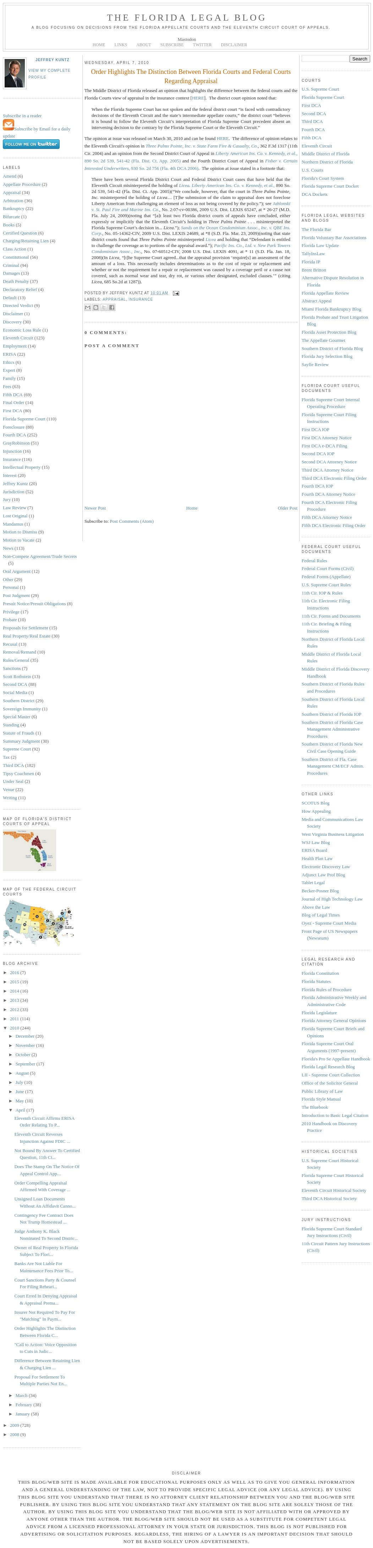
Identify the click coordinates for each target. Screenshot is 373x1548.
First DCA (12, 410)
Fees (7, 386)
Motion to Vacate (18, 540)
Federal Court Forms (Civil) (327, 568)
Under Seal (13, 781)
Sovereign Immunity (22, 708)
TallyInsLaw (313, 253)
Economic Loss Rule (22, 330)
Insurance (12, 459)
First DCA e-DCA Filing (324, 445)
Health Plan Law (317, 858)
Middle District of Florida (326, 153)
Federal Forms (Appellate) (326, 576)
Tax (6, 757)
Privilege (11, 611)
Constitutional (16, 257)
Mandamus (13, 524)
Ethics (9, 362)
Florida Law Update (320, 245)
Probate (10, 619)
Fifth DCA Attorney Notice (327, 517)
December (26, 1036)
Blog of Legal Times (321, 915)
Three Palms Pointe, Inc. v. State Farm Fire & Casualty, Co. (202, 146)
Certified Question (20, 233)
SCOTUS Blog (315, 803)
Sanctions (12, 668)
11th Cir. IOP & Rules (322, 593)
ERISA (9, 354)
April (21, 1110)
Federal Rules (314, 560)
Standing (11, 724)
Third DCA (13, 765)
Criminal (11, 265)
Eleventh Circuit (18, 337)
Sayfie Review (315, 364)
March (22, 1395)
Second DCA (15, 684)
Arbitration (13, 200)
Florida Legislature (319, 1012)
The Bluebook (315, 1107)
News (8, 548)
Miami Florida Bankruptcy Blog (331, 309)
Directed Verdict (18, 305)
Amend (9, 176)
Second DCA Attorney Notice (329, 461)
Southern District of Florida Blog (332, 348)
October (24, 1054)
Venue (9, 789)
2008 (15, 1434)
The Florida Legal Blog (187, 17)
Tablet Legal (313, 882)
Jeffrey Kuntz (52, 60)
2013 (15, 1000)
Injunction (12, 451)
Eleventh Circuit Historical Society (334, 1190)
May (20, 1100)
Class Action (14, 249)
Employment (15, 346)
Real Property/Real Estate (26, 636)
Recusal (10, 644)
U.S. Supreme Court (320, 89)
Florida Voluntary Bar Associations (334, 237)
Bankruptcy (13, 208)
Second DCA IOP (318, 453)
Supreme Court (17, 749)
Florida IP (311, 261)
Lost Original (15, 515)
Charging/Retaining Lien (26, 240)
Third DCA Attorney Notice (327, 470)
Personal (11, 587)
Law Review (14, 507)
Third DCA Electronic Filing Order (334, 478)
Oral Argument (17, 571)
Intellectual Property (22, 467)
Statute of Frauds (18, 733)
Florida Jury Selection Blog (327, 356)
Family (9, 378)
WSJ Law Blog (316, 842)
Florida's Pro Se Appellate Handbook (336, 1058)
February (24, 1404)
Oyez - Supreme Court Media (329, 923)
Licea (184, 185)
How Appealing (316, 811)
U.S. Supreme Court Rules (326, 584)
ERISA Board (314, 850)
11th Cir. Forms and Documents (331, 616)
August (23, 1073)
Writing (10, 797)
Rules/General (16, 660)
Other (8, 579)
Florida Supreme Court (24, 418)
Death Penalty (16, 281)
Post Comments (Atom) (132, 521)
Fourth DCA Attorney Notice (328, 494)
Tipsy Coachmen (18, 773)
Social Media (15, 692)
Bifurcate (11, 216)
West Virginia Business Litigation (333, 834)
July (20, 1082)
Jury (7, 499)
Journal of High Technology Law (332, 899)
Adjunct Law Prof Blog (323, 874)
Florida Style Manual (321, 1099)
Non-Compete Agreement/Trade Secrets (40, 556)
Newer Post (95, 508)
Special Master (17, 716)
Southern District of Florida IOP (331, 714)
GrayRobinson (16, 443)
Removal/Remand (19, 652)
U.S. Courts (312, 170)
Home (192, 508)
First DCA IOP (315, 429)
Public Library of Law (322, 1091)
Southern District (18, 700)
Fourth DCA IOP (317, 486)
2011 (15, 1018)
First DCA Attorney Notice (326, 437)
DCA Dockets (315, 194)
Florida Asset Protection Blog (329, 332)
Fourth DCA (14, 434)
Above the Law (316, 907)
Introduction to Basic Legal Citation (335, 1115)
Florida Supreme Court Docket (330, 186)
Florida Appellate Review (325, 293)
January (23, 1414)
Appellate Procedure (21, 184)
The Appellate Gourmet (323, 340)
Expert (9, 370)
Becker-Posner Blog (320, 890)
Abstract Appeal (316, 300)
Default (10, 297)
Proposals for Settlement (25, 627)
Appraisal (12, 192)
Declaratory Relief (20, 289)
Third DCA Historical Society (329, 1198)
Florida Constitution (320, 973)
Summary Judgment (21, 741)
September (26, 1063)
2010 (15, 1028)
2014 (15, 991)
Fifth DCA (13, 394)
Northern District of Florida (327, 162)
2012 (15, 1009)
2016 (15, 972)
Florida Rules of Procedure (326, 989)
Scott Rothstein (17, 676)
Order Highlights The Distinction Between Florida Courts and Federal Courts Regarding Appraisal (191, 76)
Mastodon (187, 39)
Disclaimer (13, 313)
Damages (11, 273)
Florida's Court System (323, 178)
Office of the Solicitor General (330, 1083)
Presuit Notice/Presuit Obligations (34, 603)
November (26, 1045)
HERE (198, 98)
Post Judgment (16, 595)
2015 (15, 981)
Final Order (13, 402)
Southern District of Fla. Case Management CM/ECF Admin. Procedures (333, 766)
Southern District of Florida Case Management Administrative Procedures (332, 729)
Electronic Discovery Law (326, 866)
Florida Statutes (316, 981)
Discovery (12, 321)
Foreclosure (13, 427)
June (20, 1091)
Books (9, 224)
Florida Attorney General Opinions (334, 1020)
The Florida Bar (316, 229)
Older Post (287, 508)
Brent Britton (314, 270)
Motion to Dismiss (20, 531)
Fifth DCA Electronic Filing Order (334, 525)
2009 (15, 1425)
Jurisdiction (13, 491)
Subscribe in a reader (22, 115)
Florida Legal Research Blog (328, 1066)
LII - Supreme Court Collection (331, 1074)
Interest (10, 475)
